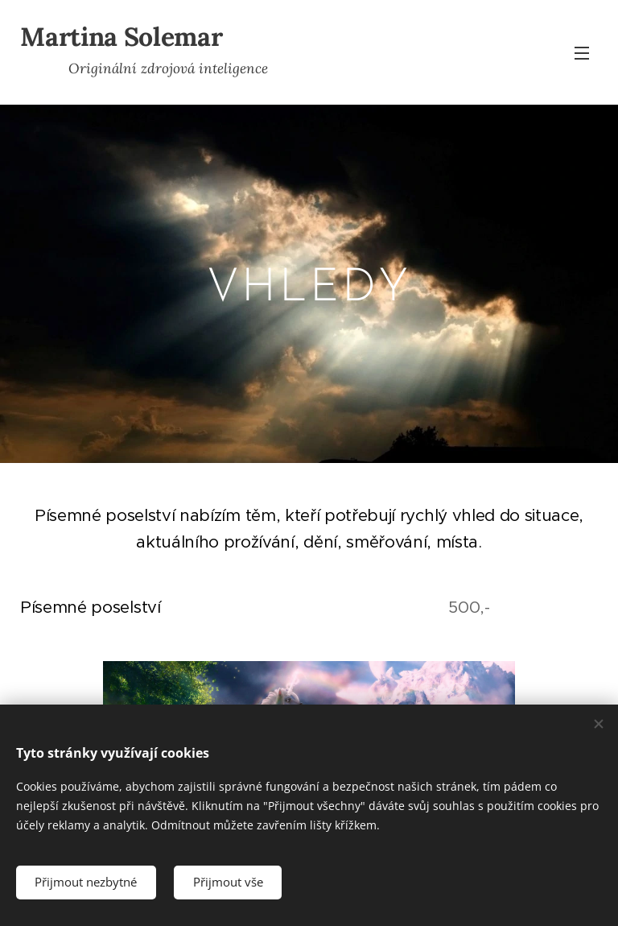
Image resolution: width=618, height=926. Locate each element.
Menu (582, 53)
